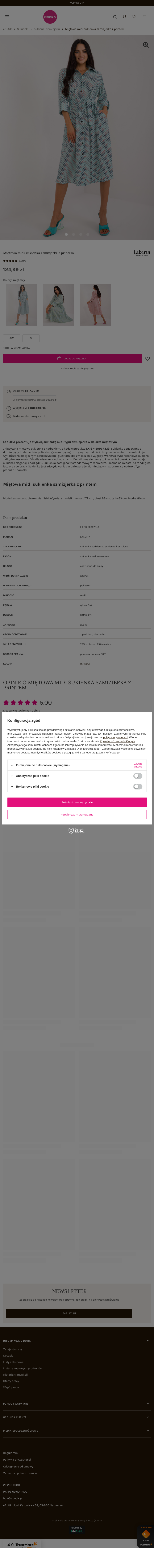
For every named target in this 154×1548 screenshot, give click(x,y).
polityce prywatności (115, 737)
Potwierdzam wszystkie (77, 802)
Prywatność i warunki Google (117, 741)
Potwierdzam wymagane (77, 814)
